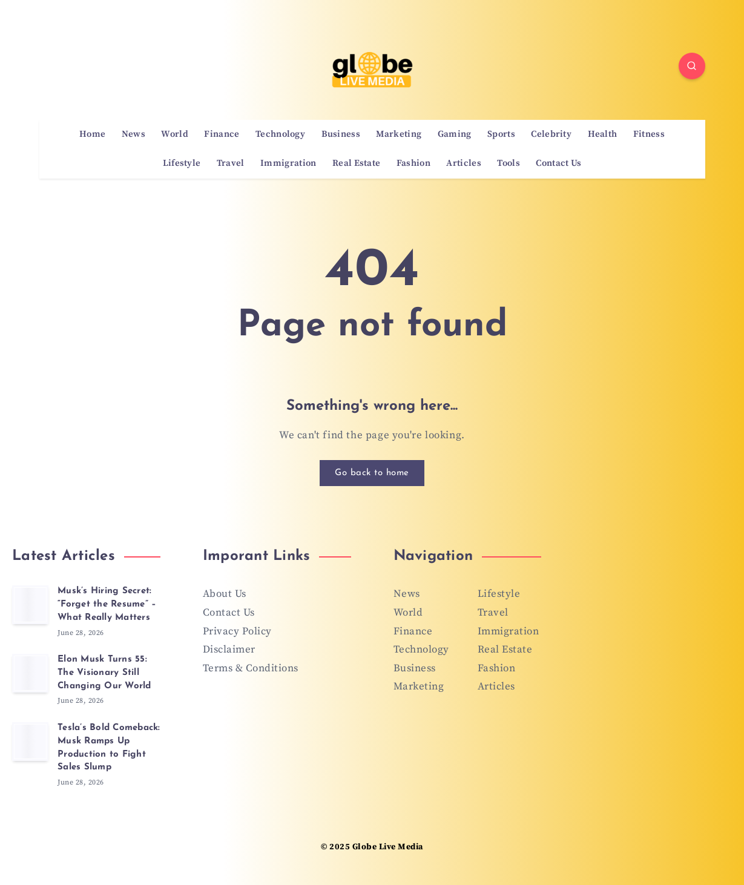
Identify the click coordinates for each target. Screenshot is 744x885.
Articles (463, 163)
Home (92, 134)
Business (340, 134)
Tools (508, 163)
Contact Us (558, 163)
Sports (501, 134)
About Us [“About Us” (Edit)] (224, 593)
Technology (280, 134)
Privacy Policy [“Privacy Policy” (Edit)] (237, 631)
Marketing (398, 134)
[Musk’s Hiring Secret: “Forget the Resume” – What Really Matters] (30, 604)
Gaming (455, 134)
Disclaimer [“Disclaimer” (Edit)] (229, 649)
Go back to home (372, 473)
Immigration (288, 163)
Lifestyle (182, 163)
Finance (221, 134)
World (174, 134)
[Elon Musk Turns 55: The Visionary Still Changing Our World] (30, 673)
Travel (231, 163)
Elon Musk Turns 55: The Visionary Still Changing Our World (104, 673)
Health (602, 134)
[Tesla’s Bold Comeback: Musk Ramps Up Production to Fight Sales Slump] (30, 741)
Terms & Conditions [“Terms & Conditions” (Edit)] (250, 668)
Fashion (413, 163)
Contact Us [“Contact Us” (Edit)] (229, 612)
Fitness (649, 134)
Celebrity (551, 134)
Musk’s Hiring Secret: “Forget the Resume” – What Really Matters (107, 604)
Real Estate (356, 163)
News (133, 134)
